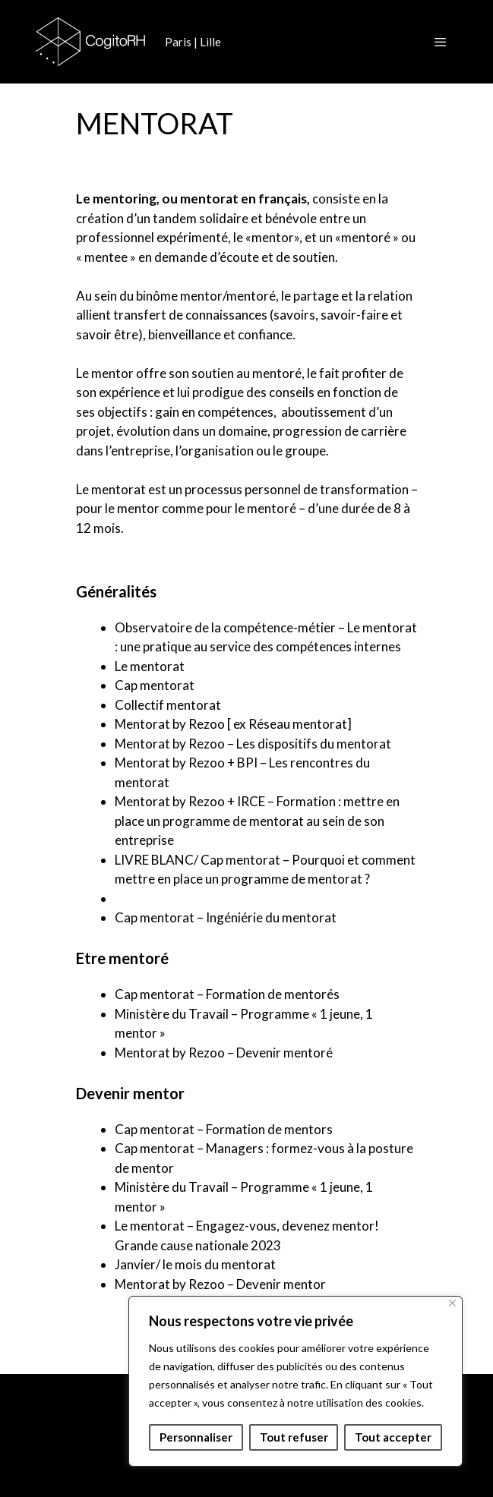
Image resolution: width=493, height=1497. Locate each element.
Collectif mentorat (168, 705)
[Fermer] (452, 1303)
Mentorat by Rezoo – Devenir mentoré (224, 1053)
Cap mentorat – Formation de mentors (224, 1129)
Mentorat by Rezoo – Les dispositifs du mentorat (253, 744)
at (188, 685)
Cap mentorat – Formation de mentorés (227, 994)
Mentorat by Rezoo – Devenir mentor (220, 1284)
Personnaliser (196, 1437)
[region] (295, 1381)
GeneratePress (337, 1473)
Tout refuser (294, 1437)
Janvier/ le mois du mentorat (195, 1264)
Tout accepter (393, 1437)
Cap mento (146, 685)
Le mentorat (150, 666)
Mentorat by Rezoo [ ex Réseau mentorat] (233, 724)
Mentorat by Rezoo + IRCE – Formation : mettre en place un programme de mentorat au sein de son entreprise (257, 820)
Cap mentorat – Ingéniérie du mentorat (226, 917)
